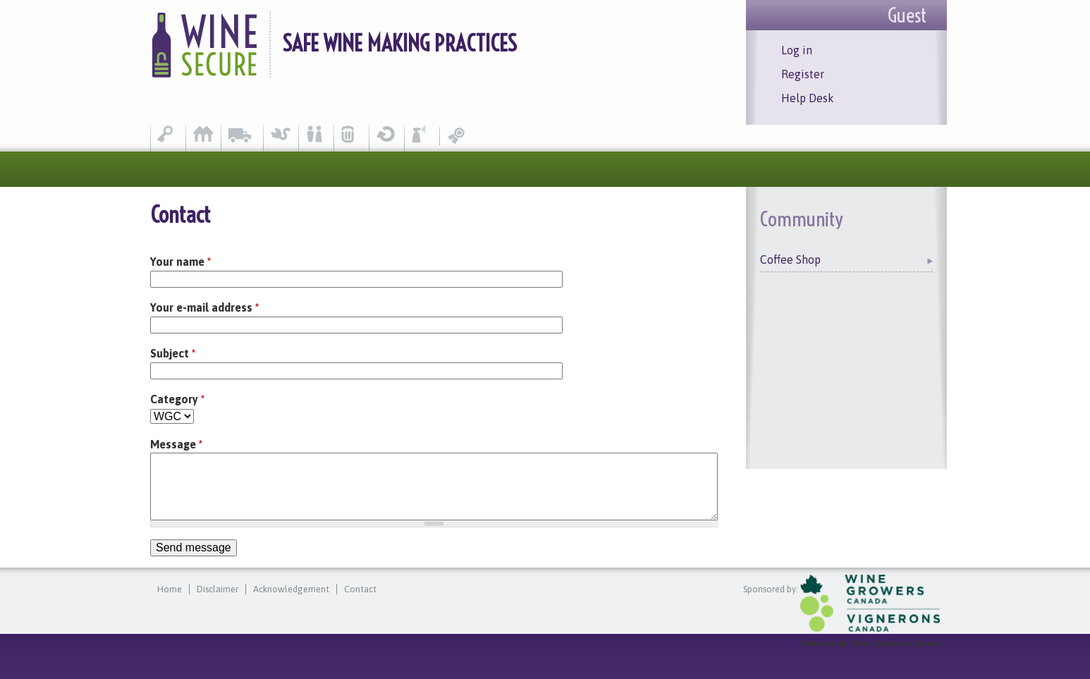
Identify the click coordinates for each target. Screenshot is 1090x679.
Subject (172, 353)
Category (177, 399)
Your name (180, 261)
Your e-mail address (204, 307)
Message (176, 444)
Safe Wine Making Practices (399, 43)
